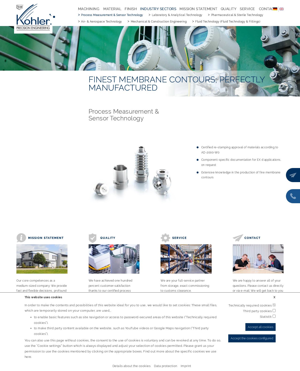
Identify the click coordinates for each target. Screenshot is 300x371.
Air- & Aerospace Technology (101, 21)
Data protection (165, 366)
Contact (267, 9)
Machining (89, 9)
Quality (229, 9)
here (28, 357)
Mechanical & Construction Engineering (159, 21)
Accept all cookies (260, 327)
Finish (131, 9)
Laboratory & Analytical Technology (177, 15)
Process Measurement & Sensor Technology (112, 15)
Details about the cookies (131, 366)
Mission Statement (199, 9)
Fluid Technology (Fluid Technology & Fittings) (227, 21)
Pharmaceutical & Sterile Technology (237, 15)
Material (112, 9)
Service (247, 9)
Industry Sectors (158, 9)
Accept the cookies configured (252, 338)
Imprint (186, 366)
